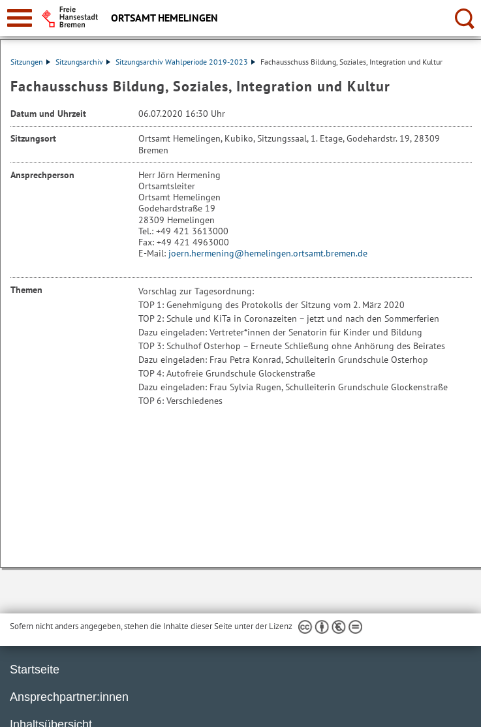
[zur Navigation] (19, 18)
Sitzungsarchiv (82, 62)
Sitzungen (30, 62)
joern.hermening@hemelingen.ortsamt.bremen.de (267, 253)
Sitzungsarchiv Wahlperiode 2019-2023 (185, 62)
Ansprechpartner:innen (69, 697)
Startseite (34, 669)
